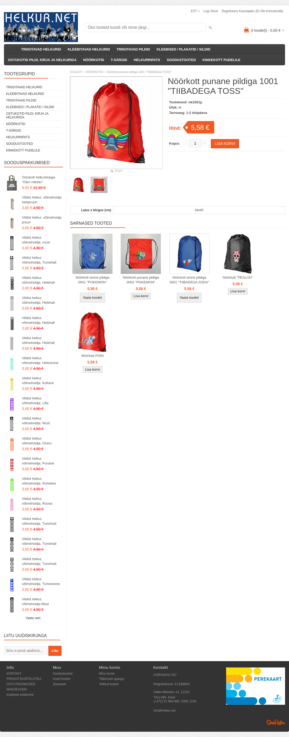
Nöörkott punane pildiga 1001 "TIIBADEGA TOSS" (139, 71)
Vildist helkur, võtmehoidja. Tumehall (39, 521)
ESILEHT (76, 71)
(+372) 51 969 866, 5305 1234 (174, 701)
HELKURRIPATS (147, 60)
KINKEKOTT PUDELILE (222, 60)
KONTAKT (14, 673)
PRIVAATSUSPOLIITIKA (24, 679)
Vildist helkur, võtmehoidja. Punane (38, 461)
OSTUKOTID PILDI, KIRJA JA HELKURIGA (42, 60)
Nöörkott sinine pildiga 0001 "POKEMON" (92, 279)
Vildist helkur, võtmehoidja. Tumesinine (41, 581)
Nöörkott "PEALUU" (238, 277)
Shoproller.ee (276, 722)
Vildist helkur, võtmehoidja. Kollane (38, 380)
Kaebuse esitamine (20, 695)
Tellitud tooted (109, 684)
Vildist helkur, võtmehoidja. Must (36, 420)
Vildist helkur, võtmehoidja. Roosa (37, 501)
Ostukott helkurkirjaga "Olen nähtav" (38, 179)
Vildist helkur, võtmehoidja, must (36, 240)
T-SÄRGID (119, 60)
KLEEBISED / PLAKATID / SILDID (183, 49)
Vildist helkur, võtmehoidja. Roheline (39, 481)
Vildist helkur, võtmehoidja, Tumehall (39, 260)
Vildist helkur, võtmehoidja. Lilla (35, 400)
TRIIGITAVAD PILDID (133, 49)
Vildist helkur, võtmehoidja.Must (35, 601)
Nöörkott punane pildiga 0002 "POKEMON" (141, 279)
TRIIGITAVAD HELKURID (41, 49)
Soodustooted (62, 673)
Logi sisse (210, 11)
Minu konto (107, 673)
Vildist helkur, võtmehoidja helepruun (42, 199)
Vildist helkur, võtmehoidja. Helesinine (40, 360)
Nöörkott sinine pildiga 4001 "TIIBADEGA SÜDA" (189, 279)
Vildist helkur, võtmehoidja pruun (42, 219)
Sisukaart (59, 684)
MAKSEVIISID (17, 689)
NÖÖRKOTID (93, 60)
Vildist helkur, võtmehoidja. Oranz (37, 440)
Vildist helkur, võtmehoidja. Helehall (38, 280)
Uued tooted (61, 679)
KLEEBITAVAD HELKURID (89, 49)
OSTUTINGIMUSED (21, 684)
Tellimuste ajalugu (111, 679)
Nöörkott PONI (92, 356)
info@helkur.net (164, 710)
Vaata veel (33, 618)
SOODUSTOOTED (181, 60)
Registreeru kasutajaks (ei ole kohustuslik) (252, 11)
